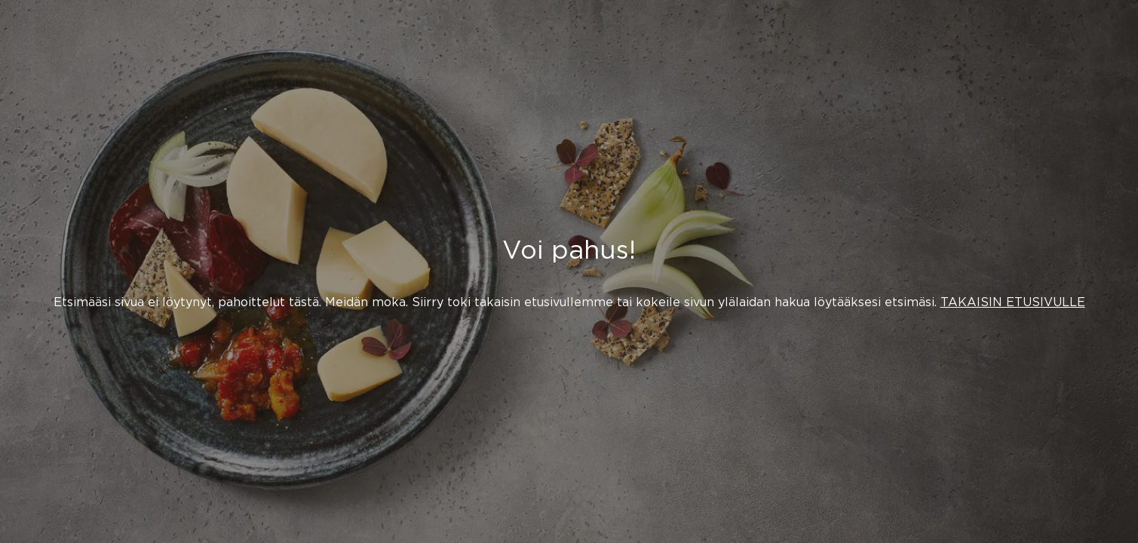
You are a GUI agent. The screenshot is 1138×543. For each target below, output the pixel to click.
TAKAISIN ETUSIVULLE (1012, 302)
